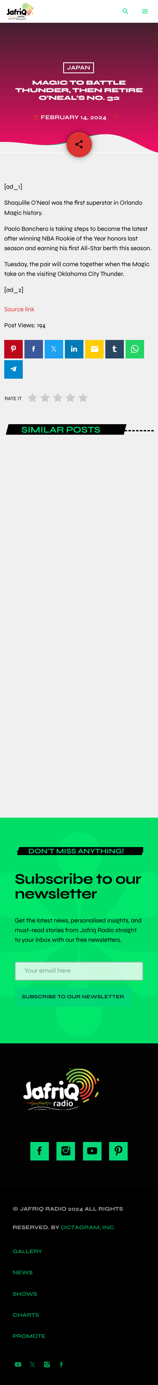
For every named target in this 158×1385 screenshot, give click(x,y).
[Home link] (26, 11)
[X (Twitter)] (32, 1364)
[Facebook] (61, 1364)
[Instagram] (46, 1364)
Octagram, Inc (88, 1227)
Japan (78, 68)
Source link (19, 309)
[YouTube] (18, 1364)
